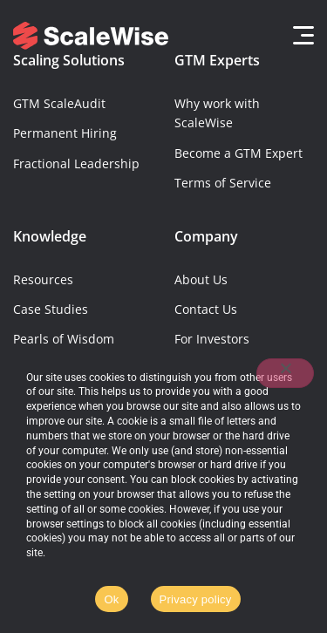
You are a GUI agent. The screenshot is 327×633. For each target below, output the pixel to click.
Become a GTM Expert (238, 153)
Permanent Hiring (65, 133)
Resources (43, 279)
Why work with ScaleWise (217, 113)
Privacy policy (196, 599)
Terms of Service (222, 182)
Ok (111, 599)
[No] (285, 373)
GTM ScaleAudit (59, 103)
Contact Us (205, 309)
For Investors (211, 338)
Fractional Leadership (76, 163)
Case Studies (50, 309)
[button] (298, 35)
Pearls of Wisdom (63, 338)
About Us (201, 279)
